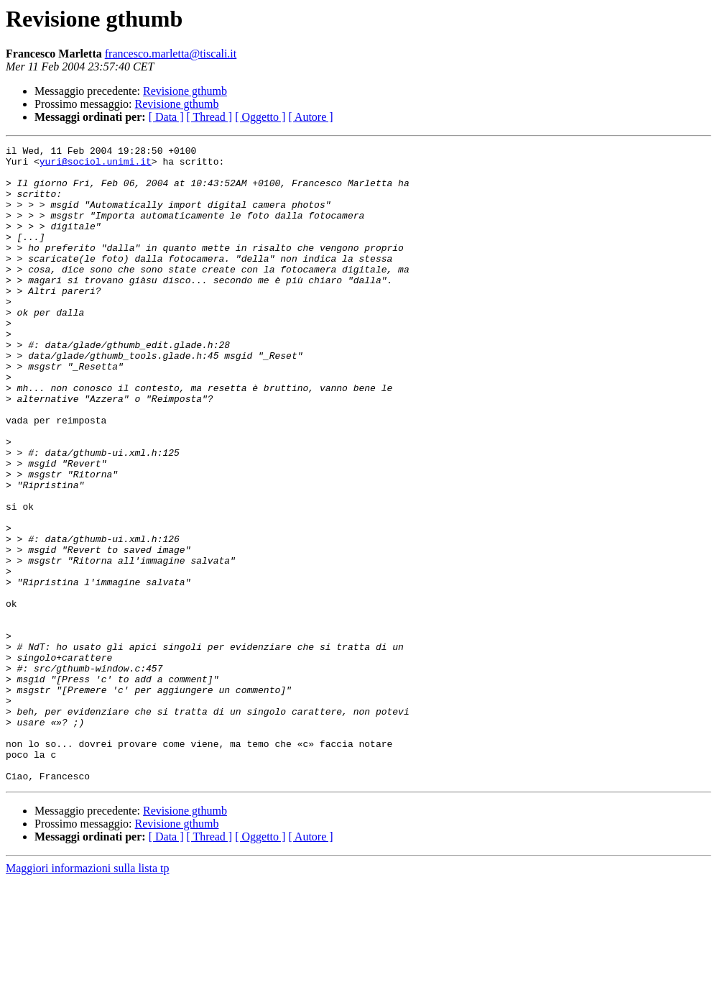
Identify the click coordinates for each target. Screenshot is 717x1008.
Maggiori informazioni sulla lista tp (88, 995)
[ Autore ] (310, 117)
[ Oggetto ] (260, 117)
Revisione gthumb (185, 91)
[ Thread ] (210, 117)
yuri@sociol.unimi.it (96, 165)
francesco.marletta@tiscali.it (171, 53)
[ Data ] (166, 117)
